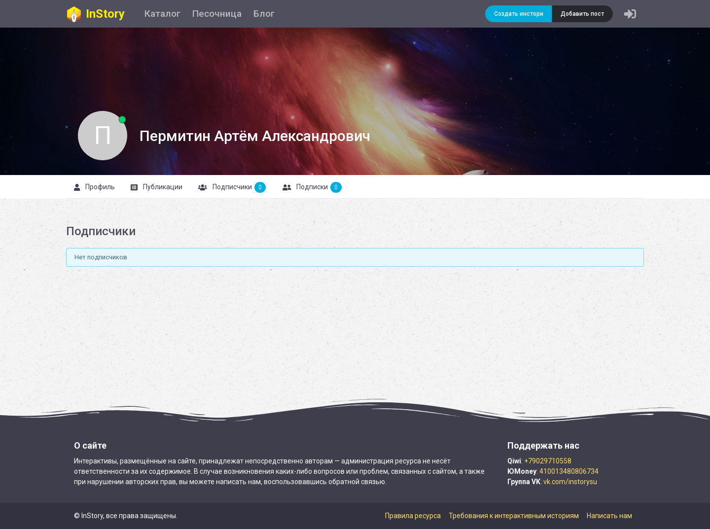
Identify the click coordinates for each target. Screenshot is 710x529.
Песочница (217, 13)
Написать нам (609, 516)
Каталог (162, 13)
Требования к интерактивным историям (514, 516)
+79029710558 (547, 461)
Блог (264, 13)
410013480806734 (569, 471)
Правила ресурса (413, 516)
